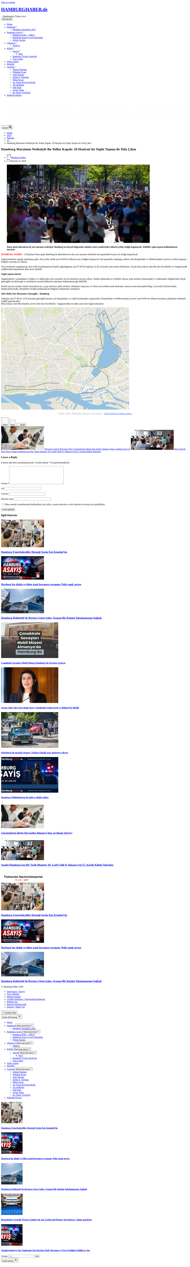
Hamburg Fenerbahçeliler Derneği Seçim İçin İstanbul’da (34, 555)
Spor (20, 54)
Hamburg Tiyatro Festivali (25, 56)
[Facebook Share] (5, 421)
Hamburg (12, 27)
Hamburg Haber (16, 157)
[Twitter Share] (13, 423)
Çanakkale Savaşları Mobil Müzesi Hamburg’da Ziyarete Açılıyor (33, 666)
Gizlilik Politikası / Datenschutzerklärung (26, 1002)
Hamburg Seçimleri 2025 (24, 29)
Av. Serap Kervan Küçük (24, 82)
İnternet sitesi (7, 502)
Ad (2, 492)
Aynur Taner (18, 90)
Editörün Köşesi (14, 95)
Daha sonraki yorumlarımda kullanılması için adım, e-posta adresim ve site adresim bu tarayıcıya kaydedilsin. (55, 508)
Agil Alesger (18, 74)
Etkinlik (10, 64)
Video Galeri (13, 61)
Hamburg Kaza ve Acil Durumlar (28, 37)
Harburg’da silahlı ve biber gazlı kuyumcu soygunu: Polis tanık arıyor (41, 587)
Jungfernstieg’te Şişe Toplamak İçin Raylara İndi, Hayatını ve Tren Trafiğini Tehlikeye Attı (45, 1254)
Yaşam (17, 51)
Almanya (12, 43)
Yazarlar (12, 67)
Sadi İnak (17, 87)
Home (9, 24)
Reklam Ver (12, 1005)
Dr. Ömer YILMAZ (22, 92)
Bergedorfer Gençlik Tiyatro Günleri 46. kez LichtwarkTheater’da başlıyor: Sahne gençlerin (46, 1223)
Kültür (11, 48)
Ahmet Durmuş (20, 69)
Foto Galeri (18, 59)
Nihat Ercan (18, 80)
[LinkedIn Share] (21, 424)
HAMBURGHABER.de (24, 9)
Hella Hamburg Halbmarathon (118, 413)
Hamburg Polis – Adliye (24, 35)
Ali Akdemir (18, 85)
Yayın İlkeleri (13, 997)
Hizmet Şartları (14, 1000)
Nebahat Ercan (19, 72)
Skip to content (8, 2)
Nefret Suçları (19, 40)
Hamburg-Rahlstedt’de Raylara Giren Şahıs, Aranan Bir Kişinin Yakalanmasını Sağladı (51, 621)
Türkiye (16, 45)
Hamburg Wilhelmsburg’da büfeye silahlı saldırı (25, 801)
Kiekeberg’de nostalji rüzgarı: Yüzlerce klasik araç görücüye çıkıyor (34, 756)
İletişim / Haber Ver (16, 1010)
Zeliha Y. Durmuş (21, 77)
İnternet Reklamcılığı (16, 1008)
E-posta (4, 497)
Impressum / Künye (16, 995)
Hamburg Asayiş (15, 32)
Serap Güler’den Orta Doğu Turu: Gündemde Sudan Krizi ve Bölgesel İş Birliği (40, 711)
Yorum (5, 487)
